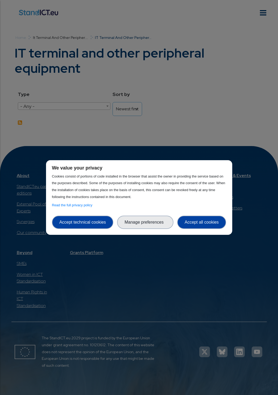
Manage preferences (145, 222)
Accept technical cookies (82, 222)
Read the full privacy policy (73, 205)
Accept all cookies (202, 222)
